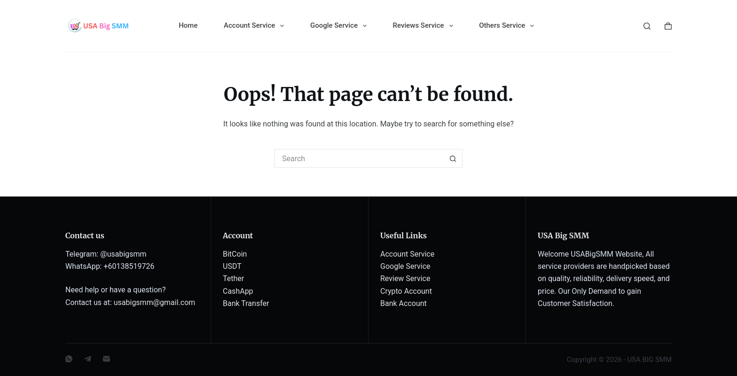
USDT (232, 266)
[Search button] (453, 158)
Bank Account (403, 303)
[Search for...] (359, 158)
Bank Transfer (246, 303)
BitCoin (235, 254)
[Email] (106, 358)
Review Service (405, 278)
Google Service (340, 25)
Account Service (256, 25)
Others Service (508, 25)
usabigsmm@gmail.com (155, 302)
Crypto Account (406, 291)
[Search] (647, 26)
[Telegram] (87, 358)
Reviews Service (425, 25)
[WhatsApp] (68, 358)
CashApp (238, 291)
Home (188, 25)
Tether (233, 278)
